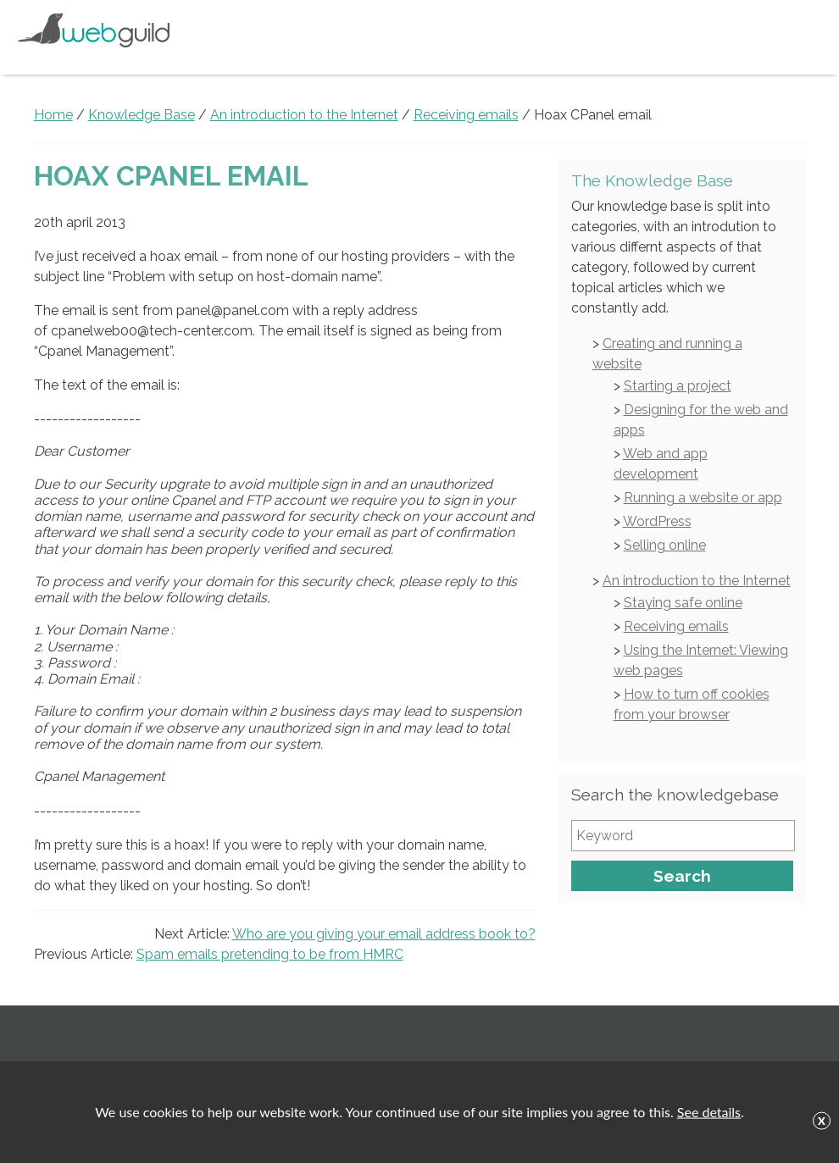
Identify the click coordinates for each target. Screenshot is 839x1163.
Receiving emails (676, 626)
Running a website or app (703, 498)
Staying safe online (683, 603)
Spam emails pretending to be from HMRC (269, 954)
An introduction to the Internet (697, 581)
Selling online (665, 545)
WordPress (657, 521)
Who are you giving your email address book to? (384, 934)
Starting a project (677, 386)
